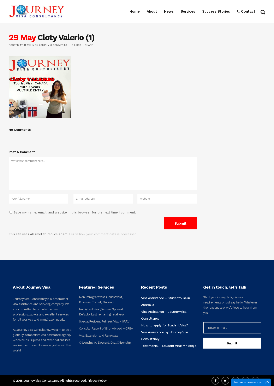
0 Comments (58, 45)
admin (43, 45)
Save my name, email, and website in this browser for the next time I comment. (75, 212)
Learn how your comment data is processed (103, 234)
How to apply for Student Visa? (164, 325)
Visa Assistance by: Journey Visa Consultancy (165, 335)
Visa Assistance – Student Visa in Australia (165, 301)
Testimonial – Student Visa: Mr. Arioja (168, 346)
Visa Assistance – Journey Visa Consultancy (163, 315)
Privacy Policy (96, 380)
